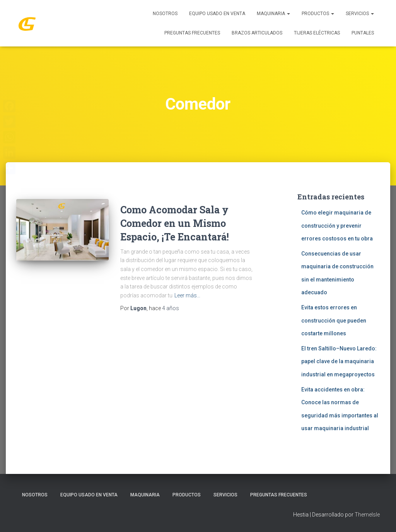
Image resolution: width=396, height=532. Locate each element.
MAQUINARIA (273, 13)
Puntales (363, 33)
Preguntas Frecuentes (192, 33)
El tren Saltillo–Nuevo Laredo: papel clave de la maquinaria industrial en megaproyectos (339, 361)
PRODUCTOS (318, 13)
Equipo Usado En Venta (217, 13)
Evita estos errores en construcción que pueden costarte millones (333, 320)
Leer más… (187, 295)
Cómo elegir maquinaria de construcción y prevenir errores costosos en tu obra (337, 225)
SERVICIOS (360, 13)
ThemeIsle (367, 514)
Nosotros (165, 13)
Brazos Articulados (257, 33)
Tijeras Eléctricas (317, 33)
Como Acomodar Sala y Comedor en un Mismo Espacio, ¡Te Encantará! (174, 223)
